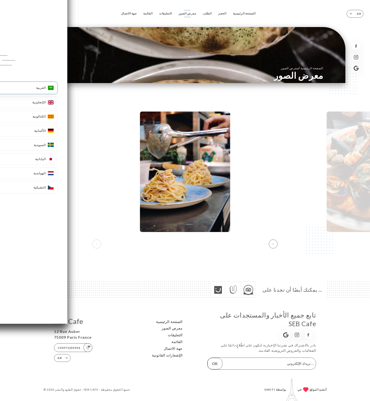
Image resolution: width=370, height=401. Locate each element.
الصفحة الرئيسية (244, 13)
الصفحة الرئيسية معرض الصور (302, 68)
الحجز (222, 13)
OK (215, 363)
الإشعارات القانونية (167, 355)
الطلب (207, 13)
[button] (273, 244)
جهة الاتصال (129, 13)
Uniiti (269, 389)
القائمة (148, 13)
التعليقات (165, 13)
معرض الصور (187, 13)
